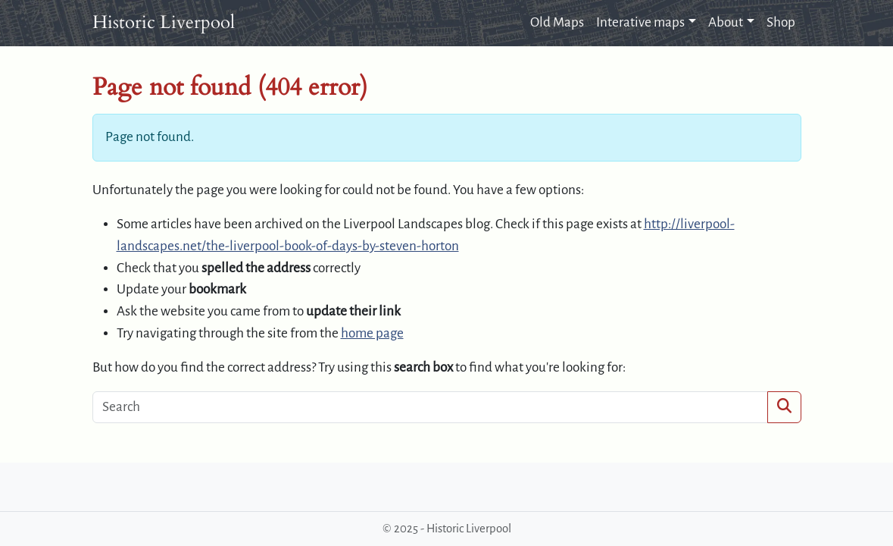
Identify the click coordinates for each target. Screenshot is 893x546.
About (725, 22)
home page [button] (372, 333)
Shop (781, 22)
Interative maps (640, 22)
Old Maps (557, 22)
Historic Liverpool (163, 22)
